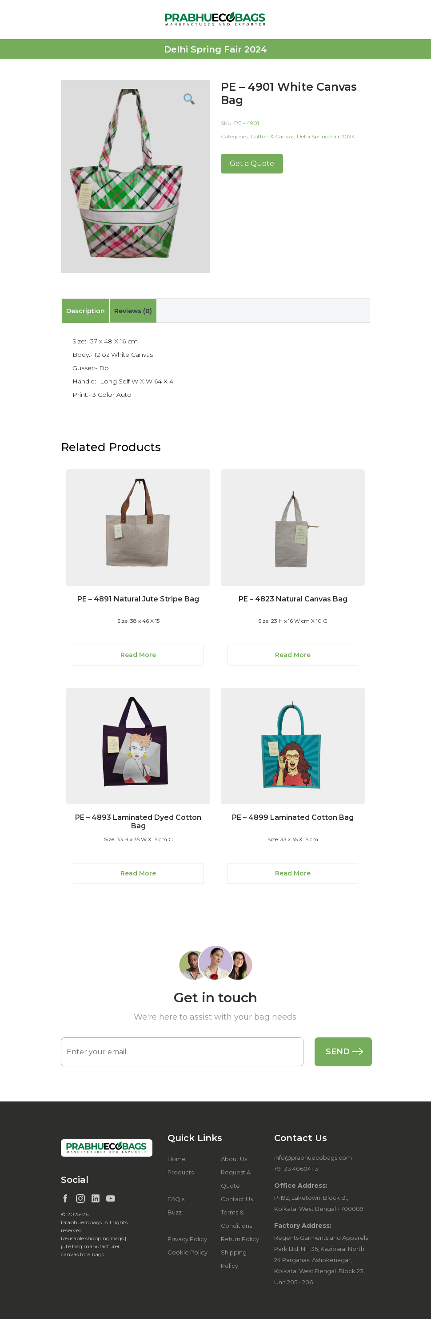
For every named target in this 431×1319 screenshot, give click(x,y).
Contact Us (237, 1198)
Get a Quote (252, 163)
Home (177, 1158)
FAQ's (176, 1198)
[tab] (85, 311)
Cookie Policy (188, 1252)
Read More (138, 655)
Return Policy (240, 1238)
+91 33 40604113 (296, 1168)
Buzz (175, 1212)
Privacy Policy (187, 1238)
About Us (234, 1158)
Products (181, 1172)
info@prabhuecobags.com (313, 1157)
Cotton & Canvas (272, 136)
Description (85, 311)
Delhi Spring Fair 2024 (326, 136)
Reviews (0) (133, 311)
